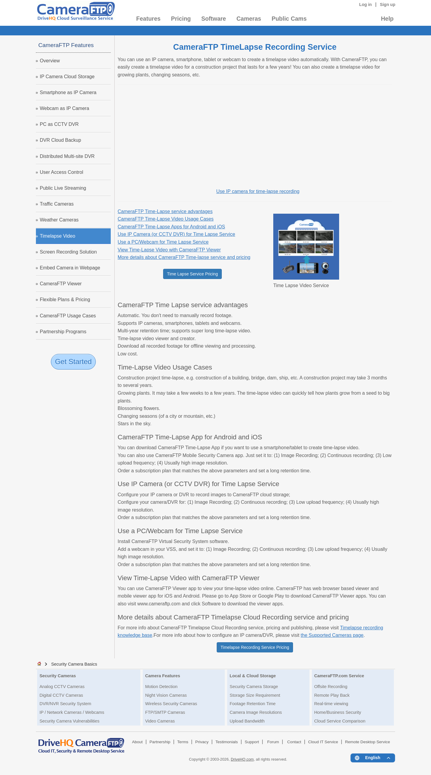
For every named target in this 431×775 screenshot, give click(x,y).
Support (252, 742)
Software (213, 18)
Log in (365, 4)
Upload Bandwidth (247, 721)
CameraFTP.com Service (339, 675)
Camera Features (162, 675)
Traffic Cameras (57, 203)
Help (387, 18)
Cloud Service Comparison (339, 721)
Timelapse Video (57, 236)
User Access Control (61, 172)
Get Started (73, 362)
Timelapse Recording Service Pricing (255, 647)
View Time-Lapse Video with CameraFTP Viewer (169, 249)
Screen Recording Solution (68, 251)
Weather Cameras (59, 219)
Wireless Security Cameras (171, 703)
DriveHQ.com (242, 759)
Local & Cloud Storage (253, 675)
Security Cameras (58, 675)
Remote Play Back (332, 695)
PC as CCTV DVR (59, 124)
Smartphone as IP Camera (68, 92)
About (137, 742)
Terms (182, 742)
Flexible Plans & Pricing (65, 299)
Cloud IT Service (323, 742)
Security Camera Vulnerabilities (69, 721)
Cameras (248, 18)
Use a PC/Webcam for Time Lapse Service (163, 242)
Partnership (160, 742)
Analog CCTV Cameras (62, 686)
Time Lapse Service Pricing (192, 274)
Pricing (181, 18)
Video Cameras (160, 721)
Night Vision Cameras (166, 695)
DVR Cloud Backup (60, 140)
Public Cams (288, 18)
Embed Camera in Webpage (70, 267)
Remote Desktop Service (367, 742)
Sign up (387, 4)
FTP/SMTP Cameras (165, 712)
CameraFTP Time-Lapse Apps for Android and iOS (171, 226)
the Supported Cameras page (332, 635)
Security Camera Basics (74, 664)
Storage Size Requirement (255, 695)
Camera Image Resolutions (256, 712)
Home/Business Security (337, 712)
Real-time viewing (331, 703)
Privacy (202, 742)
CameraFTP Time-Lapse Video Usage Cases (165, 218)
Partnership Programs (63, 331)
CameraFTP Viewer (61, 283)
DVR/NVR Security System (65, 703)
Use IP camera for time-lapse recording (257, 191)
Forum (273, 742)
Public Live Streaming (63, 188)
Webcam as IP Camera (64, 108)
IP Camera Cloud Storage (67, 76)
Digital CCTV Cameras (61, 695)
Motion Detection (161, 686)
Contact (294, 742)
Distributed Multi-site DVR (67, 156)
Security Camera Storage (254, 686)
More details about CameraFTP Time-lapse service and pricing (184, 257)
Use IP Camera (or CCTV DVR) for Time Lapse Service (176, 234)
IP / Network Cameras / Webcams (72, 712)
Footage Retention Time (253, 703)
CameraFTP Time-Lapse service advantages (165, 211)
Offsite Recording (330, 686)
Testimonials (227, 742)
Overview (50, 60)
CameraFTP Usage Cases (68, 315)
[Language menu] (372, 757)
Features (148, 18)
